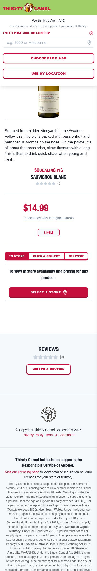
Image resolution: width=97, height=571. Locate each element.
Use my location (48, 73)
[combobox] (48, 43)
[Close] (91, 33)
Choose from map (48, 58)
